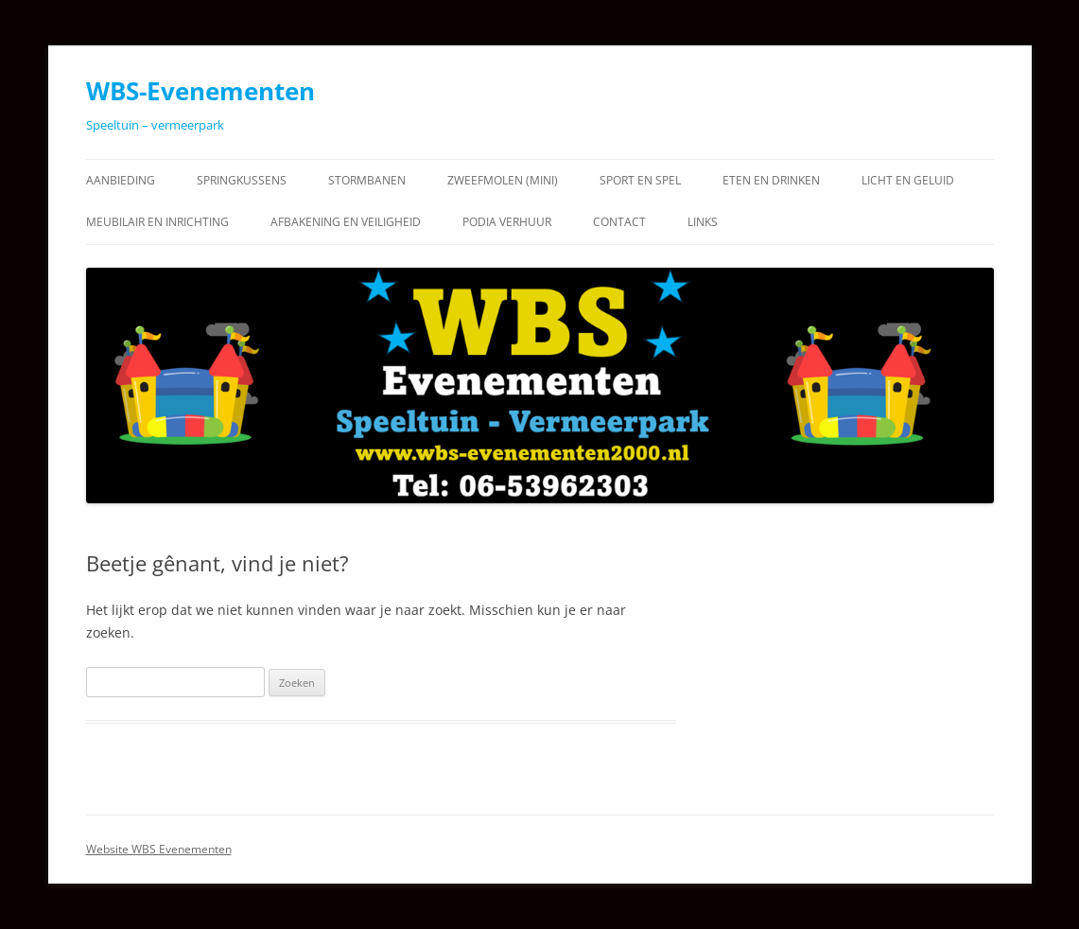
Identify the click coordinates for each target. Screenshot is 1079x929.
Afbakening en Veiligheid (345, 222)
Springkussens (242, 180)
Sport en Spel (640, 180)
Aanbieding (120, 180)
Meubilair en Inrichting (157, 222)
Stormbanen (367, 180)
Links (702, 222)
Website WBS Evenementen (159, 849)
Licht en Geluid (907, 180)
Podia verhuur (506, 222)
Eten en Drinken (771, 180)
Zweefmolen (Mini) (502, 180)
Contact (619, 222)
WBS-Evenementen (200, 91)
